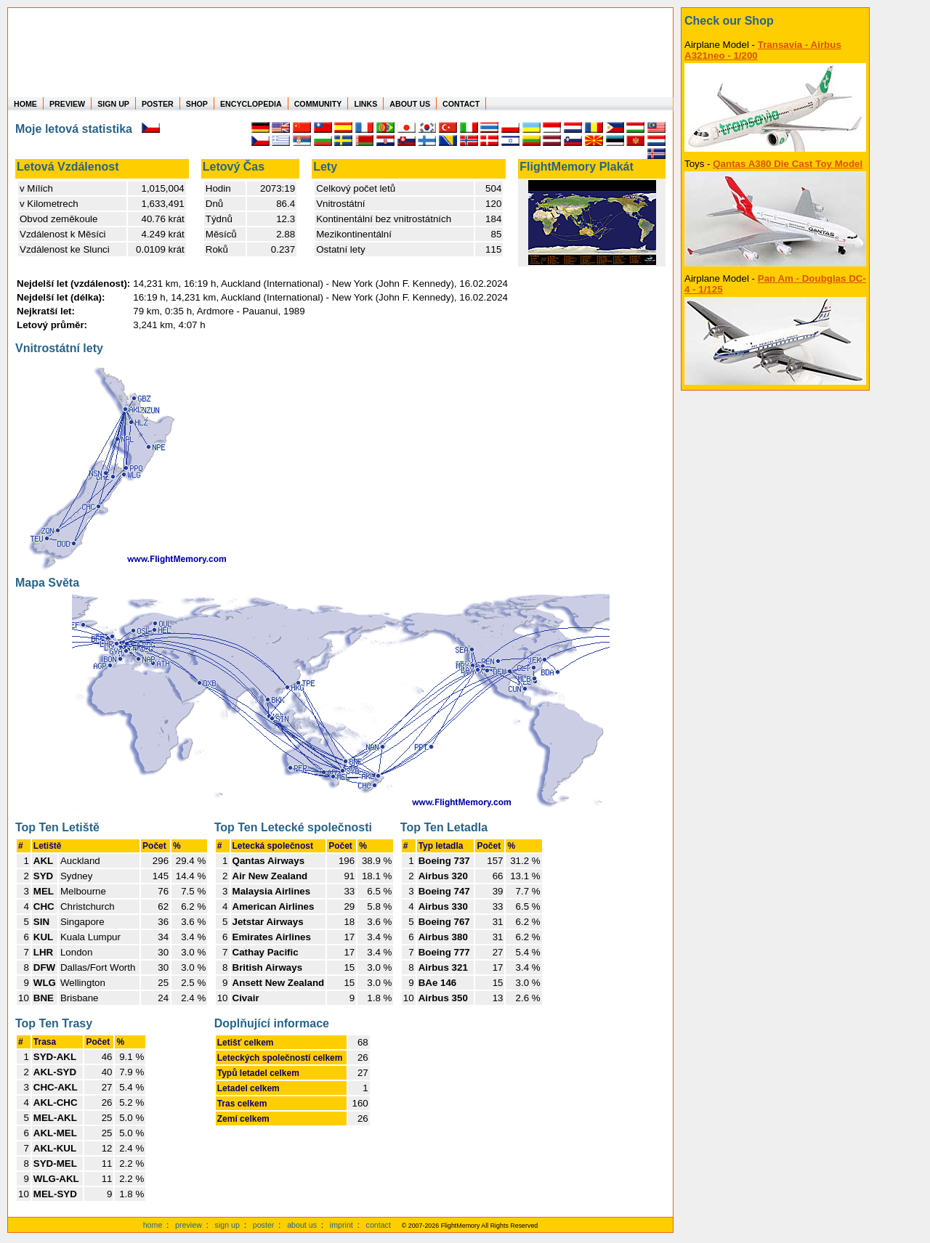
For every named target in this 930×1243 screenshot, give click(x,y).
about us (302, 1224)
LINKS (365, 103)
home (153, 1224)
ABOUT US (409, 103)
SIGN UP (113, 103)
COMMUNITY (318, 103)
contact (378, 1224)
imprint (341, 1224)
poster (264, 1224)
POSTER (158, 103)
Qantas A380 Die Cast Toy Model (787, 163)
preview (188, 1224)
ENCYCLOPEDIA (251, 103)
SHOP (197, 103)
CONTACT (461, 103)
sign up (227, 1224)
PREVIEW (67, 103)
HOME (25, 103)
